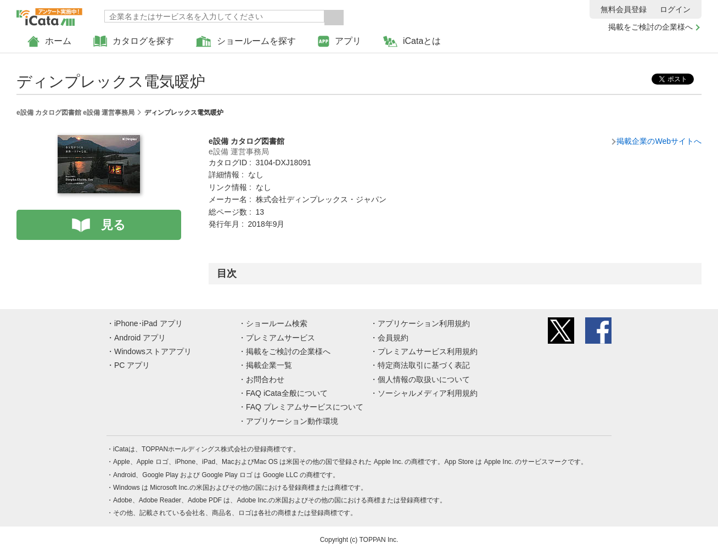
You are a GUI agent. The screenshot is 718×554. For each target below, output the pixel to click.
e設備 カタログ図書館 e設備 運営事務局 (75, 112)
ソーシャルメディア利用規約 (428, 393)
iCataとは (412, 41)
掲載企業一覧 (269, 365)
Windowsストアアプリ (153, 351)
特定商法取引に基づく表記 (424, 365)
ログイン (675, 9)
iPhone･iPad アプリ (148, 323)
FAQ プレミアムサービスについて (304, 406)
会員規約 (393, 337)
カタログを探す (133, 41)
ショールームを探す (246, 41)
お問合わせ (265, 379)
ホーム (49, 41)
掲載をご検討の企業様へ (650, 27)
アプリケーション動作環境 (292, 421)
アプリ (339, 41)
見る (113, 225)
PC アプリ (132, 365)
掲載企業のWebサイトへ (659, 141)
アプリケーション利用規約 (424, 323)
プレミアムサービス (280, 337)
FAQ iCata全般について (287, 393)
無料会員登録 (624, 9)
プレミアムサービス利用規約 (428, 351)
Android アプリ (140, 337)
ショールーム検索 (276, 323)
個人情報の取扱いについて (424, 379)
